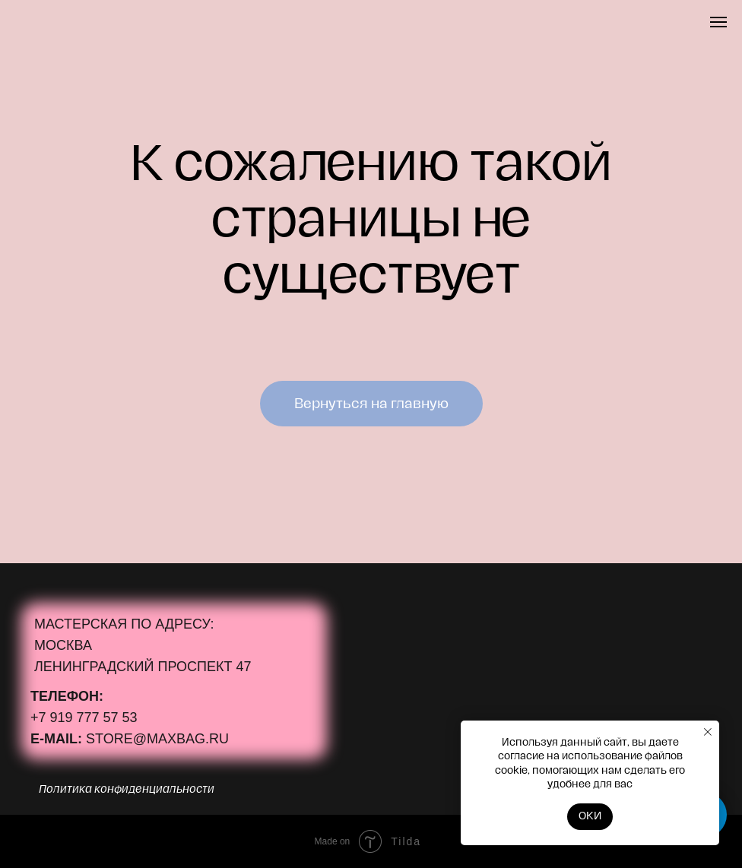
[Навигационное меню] (718, 22)
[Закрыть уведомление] (707, 732)
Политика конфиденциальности (126, 789)
